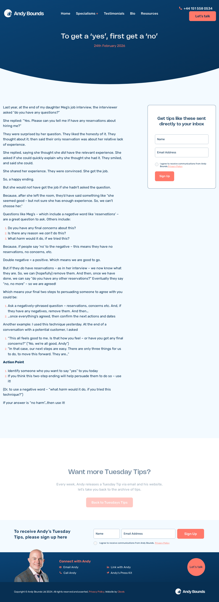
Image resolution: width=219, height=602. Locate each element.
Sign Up (164, 176)
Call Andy (67, 573)
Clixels (121, 592)
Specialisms (85, 13)
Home (65, 13)
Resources (149, 13)
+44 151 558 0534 (195, 8)
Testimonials (114, 13)
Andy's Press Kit (119, 573)
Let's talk (202, 16)
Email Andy (68, 567)
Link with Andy (119, 567)
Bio (132, 13)
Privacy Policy (175, 167)
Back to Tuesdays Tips (109, 509)
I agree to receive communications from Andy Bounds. (183, 165)
